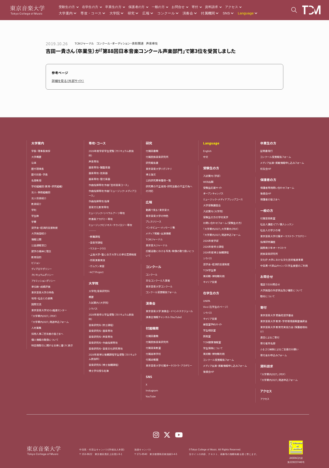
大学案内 (66, 13)
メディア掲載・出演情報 (158, 233)
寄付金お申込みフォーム (273, 355)
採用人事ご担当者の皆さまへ (47, 333)
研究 (131, 13)
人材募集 (36, 328)
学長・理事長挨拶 (40, 151)
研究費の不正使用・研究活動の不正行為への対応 (169, 188)
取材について (267, 296)
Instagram (152, 390)
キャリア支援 (210, 282)
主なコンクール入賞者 (158, 280)
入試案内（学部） (212, 176)
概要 (91, 297)
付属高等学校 (153, 354)
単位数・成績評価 (40, 286)
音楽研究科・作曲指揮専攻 (103, 342)
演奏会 (188, 13)
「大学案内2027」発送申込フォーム (50, 322)
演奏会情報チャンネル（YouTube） (164, 317)
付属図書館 (152, 151)
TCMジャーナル (84, 43)
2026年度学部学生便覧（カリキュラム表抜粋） (111, 153)
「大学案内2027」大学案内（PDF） (221, 229)
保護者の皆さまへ (270, 199)
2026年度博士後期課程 (216, 252)
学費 (33, 221)
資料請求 (211, 7)
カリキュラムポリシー (42, 275)
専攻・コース (90, 13)
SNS (226, 13)
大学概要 (36, 157)
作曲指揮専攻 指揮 (99, 201)
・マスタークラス (97, 248)
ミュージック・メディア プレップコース (223, 199)
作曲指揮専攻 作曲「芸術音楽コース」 (109, 185)
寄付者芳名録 (267, 343)
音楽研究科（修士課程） (101, 325)
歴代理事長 (37, 168)
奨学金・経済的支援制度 (44, 227)
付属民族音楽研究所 (157, 157)
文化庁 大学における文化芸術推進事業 (281, 259)
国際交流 (36, 304)
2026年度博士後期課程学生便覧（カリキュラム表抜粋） (113, 357)
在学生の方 (90, 7)
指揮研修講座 (267, 242)
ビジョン (35, 263)
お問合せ (178, 7)
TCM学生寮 (209, 270)
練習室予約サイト (212, 324)
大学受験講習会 (212, 205)
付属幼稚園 (152, 359)
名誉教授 (36, 180)
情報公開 (36, 239)
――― (92, 230)
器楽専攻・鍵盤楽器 (101, 167)
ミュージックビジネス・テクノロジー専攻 (110, 225)
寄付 (195, 7)
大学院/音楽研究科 (99, 291)
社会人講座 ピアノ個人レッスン (277, 224)
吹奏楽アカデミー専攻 (101, 219)
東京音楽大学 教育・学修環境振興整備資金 (283, 321)
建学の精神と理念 (41, 251)
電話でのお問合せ (270, 284)
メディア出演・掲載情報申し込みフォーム (225, 365)
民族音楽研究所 (269, 253)
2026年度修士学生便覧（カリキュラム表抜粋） (111, 317)
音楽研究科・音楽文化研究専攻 (106, 348)
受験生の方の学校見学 (215, 217)
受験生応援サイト (212, 187)
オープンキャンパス (213, 193)
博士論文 (151, 174)
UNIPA (206, 301)
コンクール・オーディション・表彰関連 (120, 43)
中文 (205, 157)
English (207, 151)
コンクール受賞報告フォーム (161, 292)
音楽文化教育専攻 (99, 207)
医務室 (207, 336)
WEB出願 (208, 181)
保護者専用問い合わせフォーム (277, 187)
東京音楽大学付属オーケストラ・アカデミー (169, 365)
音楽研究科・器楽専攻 (101, 330)
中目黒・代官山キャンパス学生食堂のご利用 (284, 265)
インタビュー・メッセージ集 (162, 227)
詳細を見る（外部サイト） (69, 80)
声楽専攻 (152, 43)
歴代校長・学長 (39, 174)
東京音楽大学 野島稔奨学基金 (276, 315)
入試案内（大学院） (99, 302)
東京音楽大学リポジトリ (159, 168)
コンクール (166, 13)
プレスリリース (153, 221)
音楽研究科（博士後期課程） (104, 365)
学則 (33, 210)
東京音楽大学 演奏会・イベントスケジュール (169, 311)
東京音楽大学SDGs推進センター (49, 310)
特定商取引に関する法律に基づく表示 (52, 345)
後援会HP (208, 371)
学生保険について (213, 348)
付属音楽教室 (153, 348)
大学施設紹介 (38, 233)
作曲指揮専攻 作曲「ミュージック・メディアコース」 (112, 193)
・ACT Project (96, 272)
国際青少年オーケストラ (273, 248)
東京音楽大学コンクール (159, 286)
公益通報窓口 (38, 245)
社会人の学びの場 (270, 230)
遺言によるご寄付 (269, 337)
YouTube (151, 396)
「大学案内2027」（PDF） (44, 316)
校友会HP (265, 168)
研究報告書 (152, 163)
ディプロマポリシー (41, 269)
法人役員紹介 (38, 198)
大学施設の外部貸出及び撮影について (281, 290)
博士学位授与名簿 (99, 370)
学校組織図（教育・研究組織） (47, 186)
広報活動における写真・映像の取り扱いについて (170, 253)
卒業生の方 (113, 7)
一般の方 (158, 7)
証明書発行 (266, 151)
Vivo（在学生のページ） (215, 306)
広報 (145, 13)
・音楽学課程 (96, 242)
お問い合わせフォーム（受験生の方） (222, 223)
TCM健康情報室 (212, 342)
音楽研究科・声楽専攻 (101, 336)
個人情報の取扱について (44, 339)
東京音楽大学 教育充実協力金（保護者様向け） (283, 329)
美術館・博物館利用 (214, 276)
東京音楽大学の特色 (42, 292)
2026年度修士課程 (213, 246)
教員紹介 (36, 204)
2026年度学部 (211, 240)
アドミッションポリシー (43, 280)
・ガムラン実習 (96, 266)
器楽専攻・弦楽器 (99, 173)
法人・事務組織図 (40, 192)
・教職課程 (94, 236)
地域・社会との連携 (42, 298)
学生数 (35, 216)
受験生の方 (67, 7)
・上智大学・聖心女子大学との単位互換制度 (112, 254)
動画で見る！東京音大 (157, 210)
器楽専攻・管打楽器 (101, 179)
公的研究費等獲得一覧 (158, 180)
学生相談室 (209, 330)
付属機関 (208, 13)
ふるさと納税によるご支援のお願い (279, 349)
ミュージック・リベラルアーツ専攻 (107, 213)
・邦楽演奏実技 (97, 260)
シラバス (93, 308)
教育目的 (36, 257)
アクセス (231, 7)
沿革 (33, 163)
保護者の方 (136, 7)
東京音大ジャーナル (156, 245)
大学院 (114, 13)
